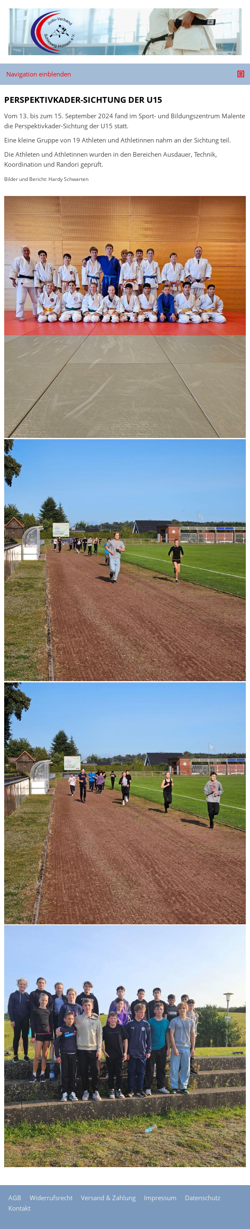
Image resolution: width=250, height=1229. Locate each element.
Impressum (160, 1197)
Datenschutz (202, 1197)
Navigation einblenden (38, 74)
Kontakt (19, 1208)
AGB (14, 1197)
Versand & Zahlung (108, 1197)
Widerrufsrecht (51, 1197)
